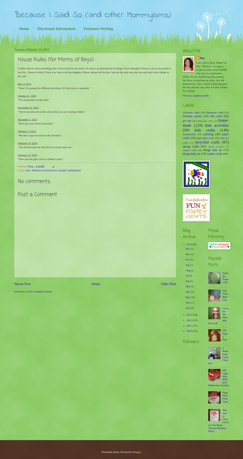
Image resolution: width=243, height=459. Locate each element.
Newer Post (22, 284)
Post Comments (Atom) (40, 291)
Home (24, 28)
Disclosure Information (56, 28)
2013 (189, 314)
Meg (202, 58)
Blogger (137, 452)
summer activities (216, 147)
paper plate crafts (205, 138)
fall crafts (216, 116)
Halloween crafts (214, 112)
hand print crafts (205, 121)
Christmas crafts (191, 112)
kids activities (217, 125)
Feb (188, 302)
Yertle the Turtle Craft (225, 278)
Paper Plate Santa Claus (225, 397)
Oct (188, 259)
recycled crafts (207, 142)
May (188, 286)
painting (208, 134)
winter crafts (214, 153)
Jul (187, 275)
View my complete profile (196, 95)
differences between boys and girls (49, 170)
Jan (188, 308)
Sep (188, 265)
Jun (188, 281)
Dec (188, 248)
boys (28, 170)
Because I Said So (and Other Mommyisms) (92, 15)
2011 (189, 325)
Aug (188, 270)
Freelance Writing (98, 28)
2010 (189, 331)
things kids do (212, 150)
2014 (189, 244)
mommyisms (74, 170)
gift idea (187, 120)
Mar (188, 297)
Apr (188, 292)
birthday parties (192, 116)
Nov (188, 254)
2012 (189, 320)
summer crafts (190, 150)
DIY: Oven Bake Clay (225, 295)
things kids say (192, 153)
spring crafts (191, 146)
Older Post (168, 284)
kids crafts (205, 130)
